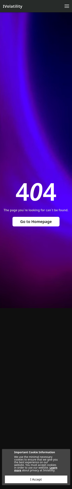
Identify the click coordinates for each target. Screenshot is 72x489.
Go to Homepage (36, 221)
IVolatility (12, 6)
